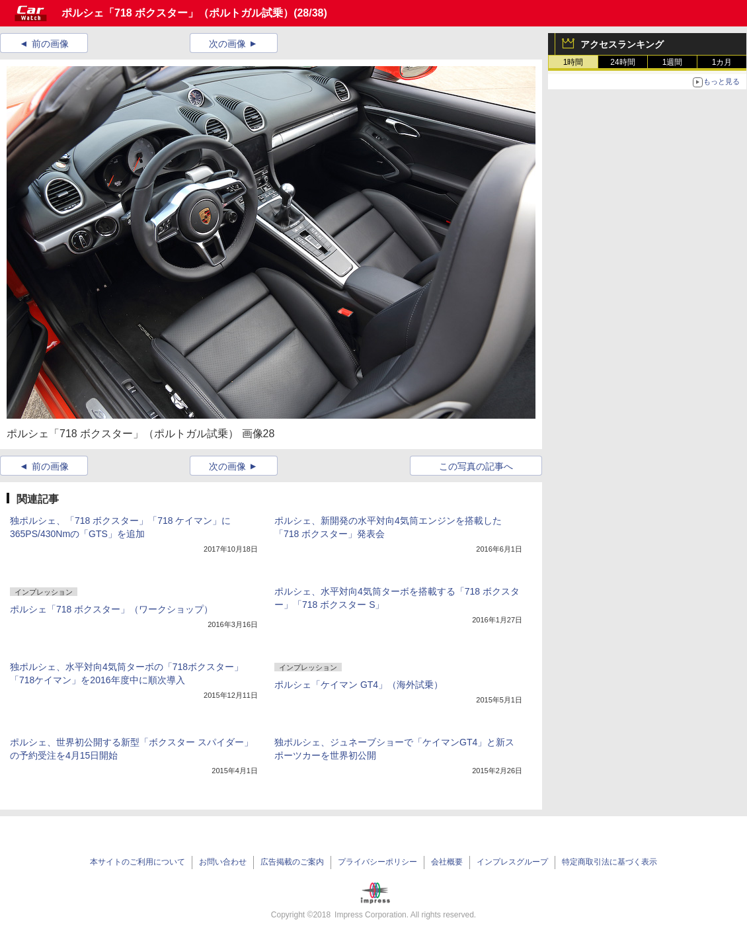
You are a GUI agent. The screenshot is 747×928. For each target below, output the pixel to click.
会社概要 (447, 861)
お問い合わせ (223, 861)
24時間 (622, 62)
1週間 (672, 62)
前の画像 (50, 43)
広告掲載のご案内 (292, 861)
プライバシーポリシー (377, 861)
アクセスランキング (622, 44)
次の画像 (227, 43)
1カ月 (722, 62)
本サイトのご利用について (137, 861)
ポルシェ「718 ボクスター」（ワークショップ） (111, 609)
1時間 (573, 62)
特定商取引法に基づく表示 (609, 861)
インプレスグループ (512, 861)
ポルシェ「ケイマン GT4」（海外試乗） (358, 684)
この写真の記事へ (476, 466)
